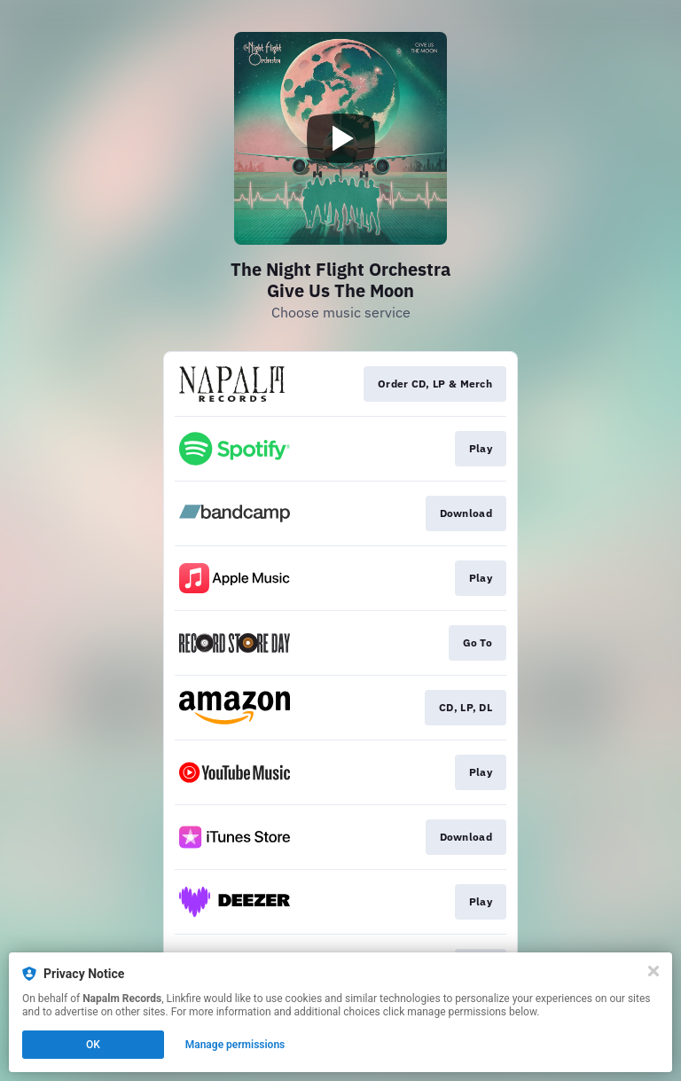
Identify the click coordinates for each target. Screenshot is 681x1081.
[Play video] (340, 138)
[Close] (653, 971)
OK (93, 1044)
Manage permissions (235, 1044)
